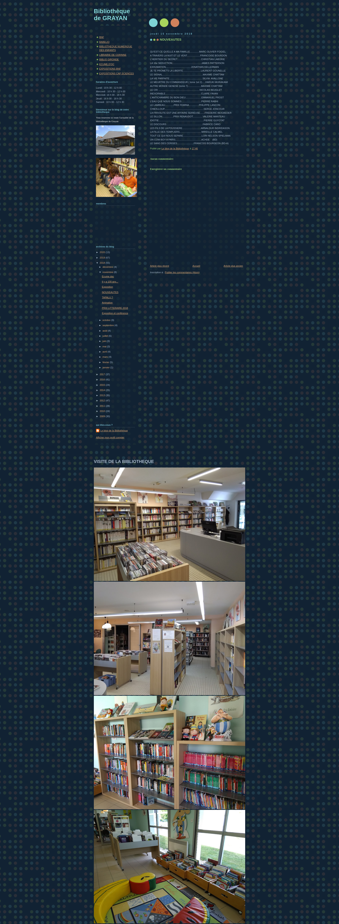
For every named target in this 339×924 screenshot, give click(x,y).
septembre (108, 325)
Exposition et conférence (115, 313)
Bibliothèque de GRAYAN (112, 14)
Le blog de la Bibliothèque (114, 430)
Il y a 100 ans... (110, 281)
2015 (103, 385)
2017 (103, 374)
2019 (103, 257)
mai (104, 346)
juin (104, 341)
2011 (103, 406)
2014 (103, 390)
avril (104, 351)
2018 (103, 263)
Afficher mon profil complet (110, 437)
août (105, 330)
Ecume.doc (108, 276)
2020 (103, 252)
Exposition (107, 287)
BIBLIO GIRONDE (109, 59)
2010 (103, 411)
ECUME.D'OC (106, 64)
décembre (108, 267)
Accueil (196, 266)
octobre (106, 320)
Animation (107, 302)
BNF (101, 37)
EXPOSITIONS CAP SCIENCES (116, 73)
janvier (106, 367)
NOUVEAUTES (110, 292)
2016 (103, 379)
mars (105, 357)
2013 (103, 395)
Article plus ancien (233, 266)
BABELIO (104, 42)
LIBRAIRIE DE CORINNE (112, 55)
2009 (103, 416)
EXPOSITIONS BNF (110, 68)
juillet (105, 336)
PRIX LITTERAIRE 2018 (115, 308)
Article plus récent (159, 266)
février (106, 362)
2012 (103, 400)
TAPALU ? (107, 297)
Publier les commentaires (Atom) (182, 272)
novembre (108, 272)
